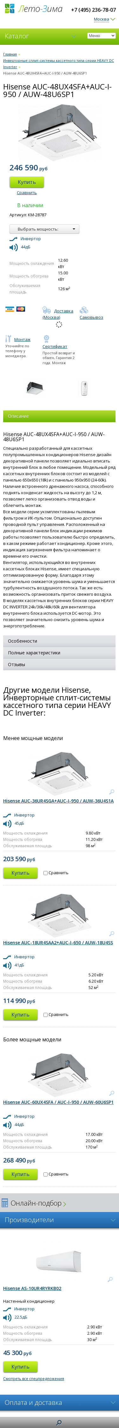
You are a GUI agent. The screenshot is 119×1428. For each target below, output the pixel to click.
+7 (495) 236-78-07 (93, 9)
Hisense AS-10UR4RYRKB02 (32, 1288)
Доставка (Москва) (58, 314)
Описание (18, 416)
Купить (27, 182)
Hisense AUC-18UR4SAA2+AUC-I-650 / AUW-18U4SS (58, 943)
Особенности (22, 641)
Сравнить (27, 192)
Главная (10, 54)
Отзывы (16, 664)
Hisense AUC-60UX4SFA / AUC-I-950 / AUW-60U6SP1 (58, 1102)
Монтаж (17, 339)
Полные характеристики (34, 653)
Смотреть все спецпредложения (33, 1378)
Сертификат (55, 343)
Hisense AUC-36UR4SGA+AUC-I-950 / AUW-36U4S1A (58, 801)
